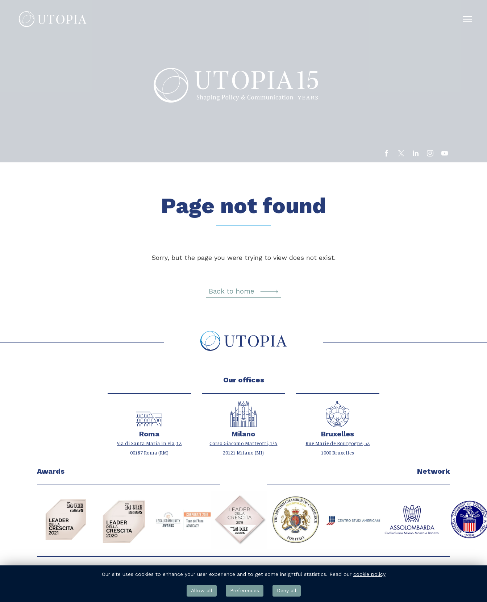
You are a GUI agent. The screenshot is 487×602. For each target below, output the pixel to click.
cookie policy (369, 574)
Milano (243, 434)
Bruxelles (337, 434)
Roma (149, 434)
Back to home (243, 292)
